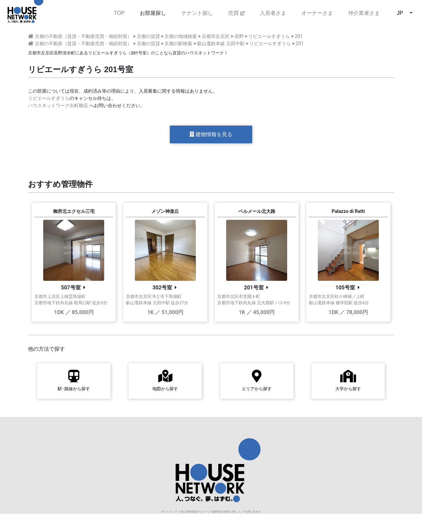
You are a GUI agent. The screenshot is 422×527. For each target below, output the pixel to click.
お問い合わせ (253, 511)
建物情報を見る (211, 134)
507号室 (71, 287)
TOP (119, 12)
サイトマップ (169, 511)
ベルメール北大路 (256, 211)
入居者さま (273, 13)
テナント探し (197, 13)
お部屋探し (153, 13)
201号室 (254, 287)
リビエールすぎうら (49, 98)
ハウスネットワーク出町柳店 (58, 105)
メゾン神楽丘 (165, 211)
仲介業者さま (364, 13)
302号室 (162, 287)
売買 (236, 13)
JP (400, 13)
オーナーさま (317, 13)
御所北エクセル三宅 (74, 211)
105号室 (345, 287)
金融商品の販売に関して (225, 511)
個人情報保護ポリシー (194, 511)
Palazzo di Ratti (348, 211)
